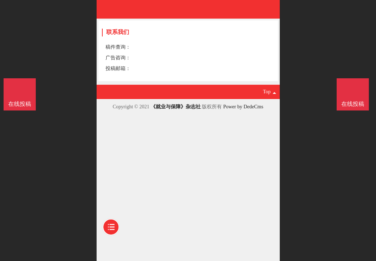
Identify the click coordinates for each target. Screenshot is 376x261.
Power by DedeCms (243, 106)
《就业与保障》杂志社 (176, 106)
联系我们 (117, 32)
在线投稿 (352, 104)
